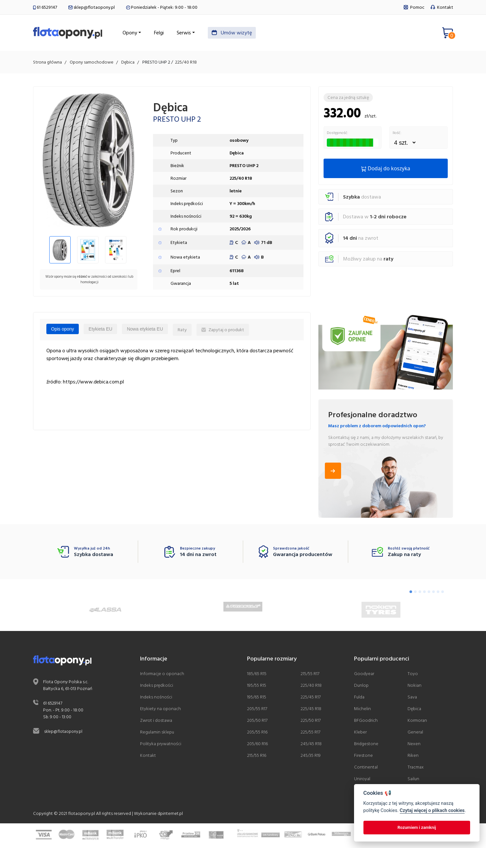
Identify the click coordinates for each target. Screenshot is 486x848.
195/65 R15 (256, 698)
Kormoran (417, 721)
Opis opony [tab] (62, 330)
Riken (413, 756)
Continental (366, 768)
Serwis (201, 33)
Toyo (413, 675)
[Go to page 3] (420, 593)
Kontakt (442, 7)
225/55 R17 (310, 733)
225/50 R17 (311, 721)
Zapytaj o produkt (222, 331)
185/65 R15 (257, 675)
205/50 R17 (257, 721)
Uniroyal (362, 780)
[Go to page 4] (424, 593)
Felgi (176, 33)
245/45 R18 (311, 745)
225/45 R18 (311, 710)
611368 (236, 272)
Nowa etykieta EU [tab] (145, 330)
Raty (182, 331)
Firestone (363, 756)
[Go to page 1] (410, 593)
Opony (147, 33)
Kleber (360, 733)
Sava (412, 698)
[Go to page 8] (442, 593)
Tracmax (416, 768)
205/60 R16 (257, 745)
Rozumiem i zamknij (416, 827)
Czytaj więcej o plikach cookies (432, 810)
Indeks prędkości (156, 686)
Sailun (413, 780)
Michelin (362, 710)
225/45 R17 (311, 698)
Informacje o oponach (162, 675)
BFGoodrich (366, 721)
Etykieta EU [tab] (100, 330)
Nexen (414, 745)
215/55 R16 (256, 756)
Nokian (414, 686)
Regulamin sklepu (157, 733)
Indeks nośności (156, 698)
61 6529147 (45, 7)
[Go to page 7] (438, 593)
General (415, 733)
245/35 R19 (311, 756)
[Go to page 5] (429, 593)
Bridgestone (366, 745)
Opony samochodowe (91, 63)
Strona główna (47, 63)
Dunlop (361, 686)
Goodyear (364, 675)
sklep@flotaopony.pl (91, 7)
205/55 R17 (257, 710)
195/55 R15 (256, 686)
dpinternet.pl (170, 814)
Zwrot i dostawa (156, 721)
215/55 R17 (310, 675)
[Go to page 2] (415, 593)
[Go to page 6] (433, 593)
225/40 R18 (186, 63)
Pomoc (414, 7)
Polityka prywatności (160, 745)
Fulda (359, 698)
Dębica (128, 63)
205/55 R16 (257, 733)
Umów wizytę (249, 33)
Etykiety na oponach (160, 710)
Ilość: (397, 135)
